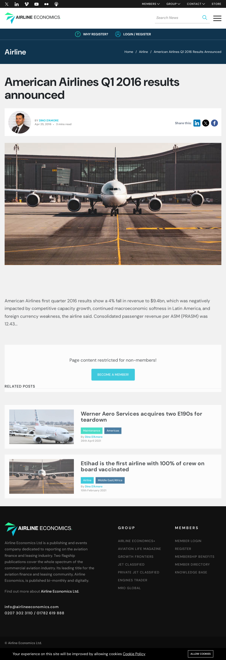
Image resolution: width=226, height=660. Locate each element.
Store (216, 4)
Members (149, 4)
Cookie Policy (134, 653)
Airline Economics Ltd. (60, 591)
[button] (217, 19)
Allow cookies (200, 653)
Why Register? (95, 34)
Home (128, 52)
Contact (194, 4)
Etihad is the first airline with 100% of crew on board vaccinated (143, 479)
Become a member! (113, 403)
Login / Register (137, 34)
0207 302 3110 (19, 613)
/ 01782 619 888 (48, 613)
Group (171, 4)
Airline (143, 52)
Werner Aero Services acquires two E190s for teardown (141, 430)
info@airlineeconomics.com (32, 606)
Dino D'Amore (49, 121)
